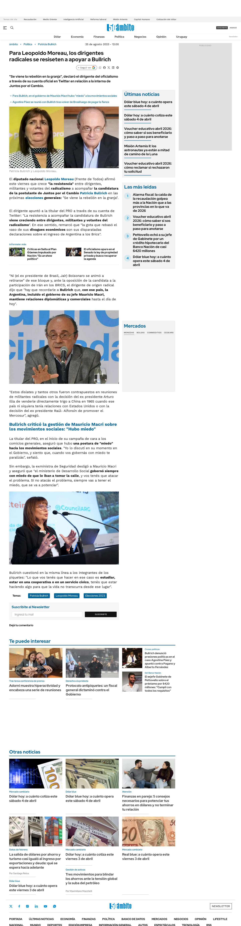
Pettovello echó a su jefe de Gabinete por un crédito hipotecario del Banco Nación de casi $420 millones (152, 243)
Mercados (159, 919)
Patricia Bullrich (47, 44)
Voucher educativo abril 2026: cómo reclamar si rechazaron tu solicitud (148, 167)
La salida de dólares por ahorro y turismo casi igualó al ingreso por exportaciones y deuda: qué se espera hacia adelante (35, 861)
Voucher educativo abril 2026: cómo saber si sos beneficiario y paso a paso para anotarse (148, 132)
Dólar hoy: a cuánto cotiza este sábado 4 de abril (148, 117)
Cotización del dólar (166, 19)
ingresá (233, 28)
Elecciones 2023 (95, 595)
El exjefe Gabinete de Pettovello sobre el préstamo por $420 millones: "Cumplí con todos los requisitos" (158, 683)
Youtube (45, 906)
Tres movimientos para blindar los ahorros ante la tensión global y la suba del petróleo (91, 878)
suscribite (222, 28)
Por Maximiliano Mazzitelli (79, 891)
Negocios (140, 36)
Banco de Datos (133, 919)
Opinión (161, 36)
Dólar (57, 36)
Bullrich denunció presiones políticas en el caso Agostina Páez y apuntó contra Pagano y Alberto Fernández (160, 660)
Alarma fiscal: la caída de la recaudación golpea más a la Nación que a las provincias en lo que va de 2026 (152, 202)
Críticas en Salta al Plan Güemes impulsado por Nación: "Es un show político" (41, 254)
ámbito (13, 44)
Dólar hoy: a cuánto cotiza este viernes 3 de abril (90, 856)
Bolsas (141, 332)
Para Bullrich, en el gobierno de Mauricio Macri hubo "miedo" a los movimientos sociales (65, 96)
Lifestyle (220, 919)
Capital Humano (142, 19)
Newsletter (233, 36)
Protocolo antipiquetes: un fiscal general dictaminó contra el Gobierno (91, 689)
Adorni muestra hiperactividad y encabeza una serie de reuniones (35, 687)
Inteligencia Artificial (73, 19)
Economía (77, 36)
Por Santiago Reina (19, 873)
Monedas (129, 332)
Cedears (169, 332)
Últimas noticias (41, 919)
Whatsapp (54, 906)
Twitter (11, 906)
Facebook (19, 906)
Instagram (27, 906)
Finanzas (99, 36)
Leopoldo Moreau (59, 179)
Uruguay (181, 36)
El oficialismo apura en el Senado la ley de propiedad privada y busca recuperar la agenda (101, 254)
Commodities (154, 332)
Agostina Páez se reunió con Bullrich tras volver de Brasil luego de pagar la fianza (61, 102)
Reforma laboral (98, 19)
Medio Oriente (50, 19)
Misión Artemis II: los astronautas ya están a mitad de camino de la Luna (147, 150)
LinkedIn (36, 906)
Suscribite (101, 614)
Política (119, 36)
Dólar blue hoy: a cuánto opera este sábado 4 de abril (148, 104)
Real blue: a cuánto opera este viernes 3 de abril (146, 856)
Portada (15, 919)
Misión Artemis (120, 19)
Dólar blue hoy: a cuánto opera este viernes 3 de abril (33, 888)
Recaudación (30, 19)
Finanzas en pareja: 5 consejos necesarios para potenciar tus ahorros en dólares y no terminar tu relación (147, 803)
